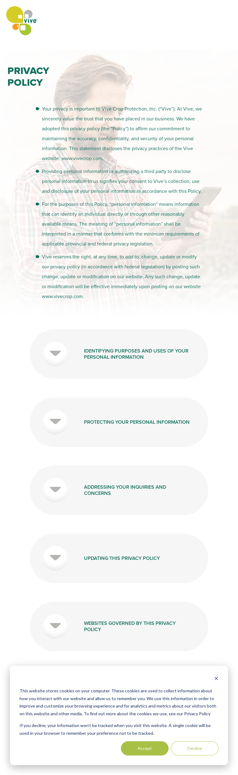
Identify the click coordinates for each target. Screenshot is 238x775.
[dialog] (119, 715)
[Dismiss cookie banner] (216, 679)
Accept (145, 748)
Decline (194, 748)
